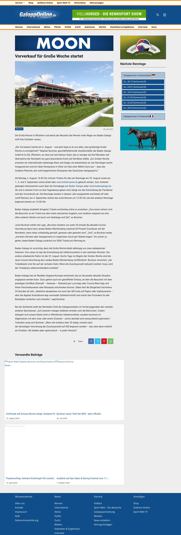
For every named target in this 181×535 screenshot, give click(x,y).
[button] (157, 15)
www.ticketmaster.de (67, 182)
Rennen (19, 128)
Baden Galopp (76, 186)
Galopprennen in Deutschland (137, 75)
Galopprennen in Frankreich (136, 116)
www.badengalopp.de (100, 186)
